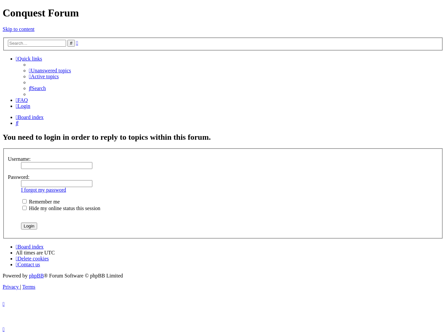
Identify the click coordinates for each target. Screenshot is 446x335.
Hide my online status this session (61, 208)
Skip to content (19, 29)
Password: (19, 177)
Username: (19, 159)
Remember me (41, 201)
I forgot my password (43, 190)
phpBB (36, 275)
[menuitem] (50, 70)
